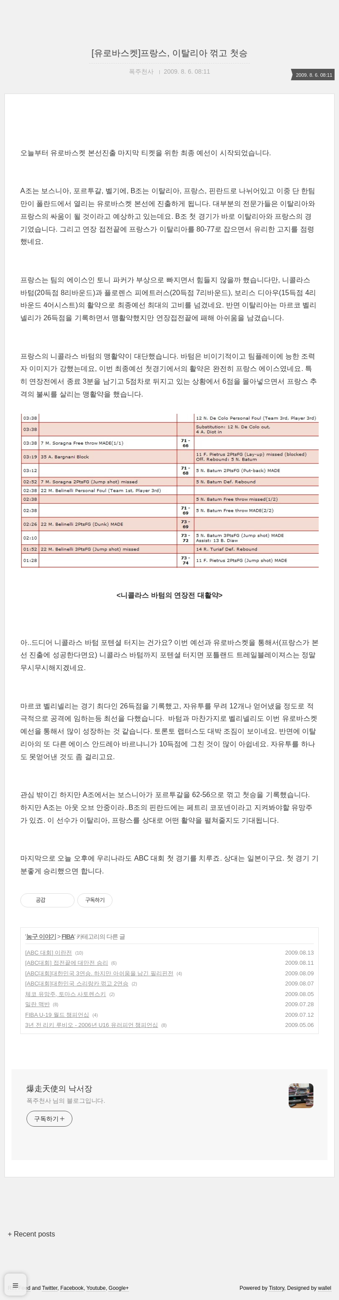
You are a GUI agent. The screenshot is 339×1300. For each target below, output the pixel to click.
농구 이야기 (41, 936)
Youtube (96, 1288)
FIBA (68, 936)
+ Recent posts (31, 1234)
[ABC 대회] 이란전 (48, 952)
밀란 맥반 (37, 1004)
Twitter (49, 1288)
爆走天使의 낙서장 (59, 1088)
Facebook (72, 1288)
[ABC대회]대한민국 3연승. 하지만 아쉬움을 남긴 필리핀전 (99, 973)
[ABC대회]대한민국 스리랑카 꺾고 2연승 (76, 983)
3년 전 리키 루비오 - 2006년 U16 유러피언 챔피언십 (91, 1025)
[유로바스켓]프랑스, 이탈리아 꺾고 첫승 (169, 53)
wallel (324, 1288)
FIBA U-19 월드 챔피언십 (57, 1015)
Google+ (119, 1288)
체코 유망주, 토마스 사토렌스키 (65, 994)
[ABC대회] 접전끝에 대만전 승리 (66, 962)
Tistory (276, 1288)
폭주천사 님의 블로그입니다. (65, 1100)
